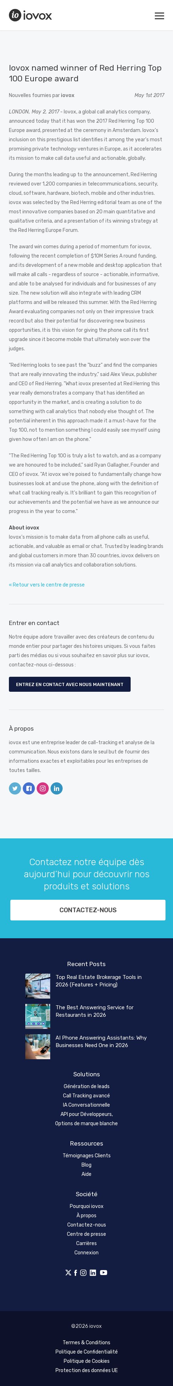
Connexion (86, 1253)
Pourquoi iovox (87, 1206)
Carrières (86, 1243)
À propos (86, 1216)
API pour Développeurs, (87, 1114)
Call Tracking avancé (86, 1096)
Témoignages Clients (87, 1156)
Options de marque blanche (86, 1124)
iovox (31, 15)
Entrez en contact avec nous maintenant (70, 684)
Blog (86, 1165)
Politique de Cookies (87, 1361)
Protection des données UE (87, 1370)
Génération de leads (87, 1086)
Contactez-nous (88, 910)
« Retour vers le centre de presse (47, 585)
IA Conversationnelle (86, 1105)
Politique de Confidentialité (87, 1352)
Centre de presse (86, 1234)
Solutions (86, 1074)
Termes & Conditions (86, 1343)
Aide (86, 1174)
